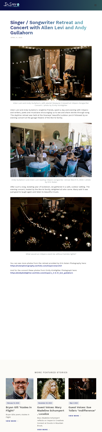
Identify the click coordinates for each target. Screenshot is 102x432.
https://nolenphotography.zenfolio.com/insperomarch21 (36, 266)
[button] (95, 5)
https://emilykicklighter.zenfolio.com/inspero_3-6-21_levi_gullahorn (41, 273)
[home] (11, 4)
